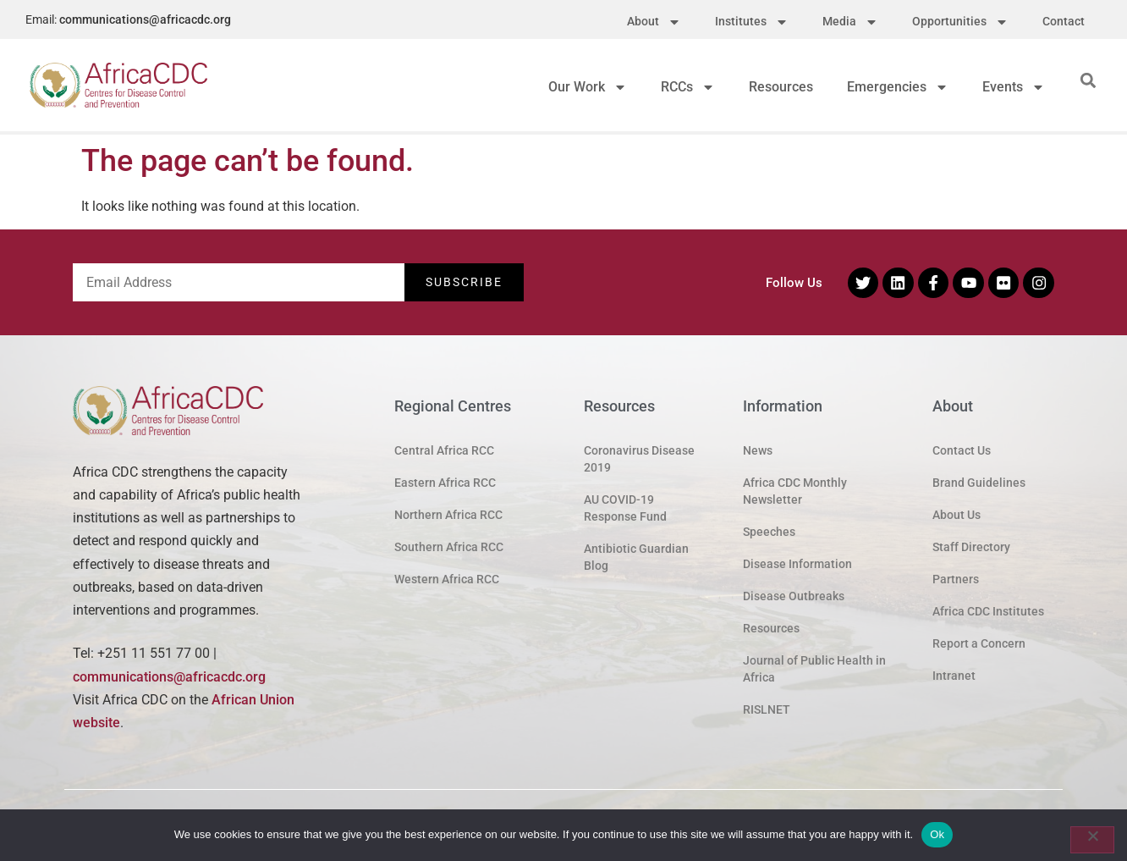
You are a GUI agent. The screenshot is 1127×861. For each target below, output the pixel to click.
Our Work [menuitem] (587, 87)
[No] (1092, 839)
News (757, 450)
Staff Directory (971, 547)
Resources (771, 628)
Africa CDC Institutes (988, 611)
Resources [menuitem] (781, 87)
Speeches (769, 531)
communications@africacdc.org (145, 19)
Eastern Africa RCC (445, 482)
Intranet (954, 675)
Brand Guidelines (978, 482)
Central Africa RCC (444, 450)
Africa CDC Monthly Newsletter (795, 491)
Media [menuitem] (850, 21)
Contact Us (961, 450)
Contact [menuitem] (1063, 21)
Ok (937, 834)
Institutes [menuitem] (752, 21)
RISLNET (766, 709)
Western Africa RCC (446, 579)
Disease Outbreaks (793, 596)
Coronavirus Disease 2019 (639, 459)
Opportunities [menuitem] (960, 21)
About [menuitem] (654, 21)
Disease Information (797, 564)
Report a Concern (978, 643)
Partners (955, 579)
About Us (956, 515)
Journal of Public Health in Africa (814, 669)
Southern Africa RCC (448, 547)
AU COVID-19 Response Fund (625, 508)
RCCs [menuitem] (688, 87)
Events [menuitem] (1013, 87)
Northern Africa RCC (448, 515)
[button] (1088, 80)
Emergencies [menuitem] (897, 87)
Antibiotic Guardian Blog (636, 557)
